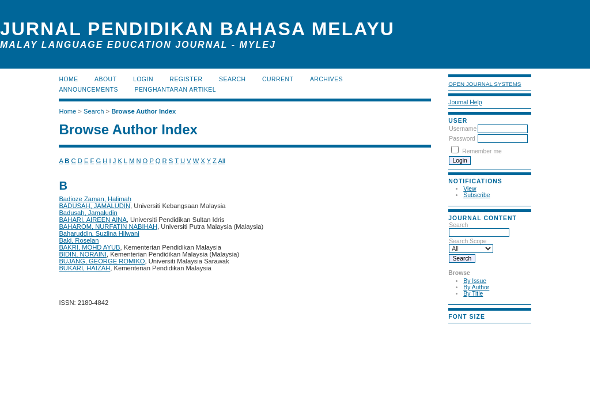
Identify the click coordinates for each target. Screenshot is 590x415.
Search (479, 229)
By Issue (474, 281)
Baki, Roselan (79, 240)
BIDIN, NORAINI (83, 254)
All (221, 160)
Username (462, 129)
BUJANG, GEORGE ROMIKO (102, 261)
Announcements (88, 89)
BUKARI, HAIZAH (84, 268)
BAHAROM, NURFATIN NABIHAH (108, 226)
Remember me (482, 151)
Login (143, 79)
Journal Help (465, 102)
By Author (476, 287)
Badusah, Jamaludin (88, 212)
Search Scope (471, 245)
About (105, 79)
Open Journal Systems (484, 84)
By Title (473, 293)
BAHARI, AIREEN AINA (93, 219)
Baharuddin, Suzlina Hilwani (99, 233)
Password (462, 138)
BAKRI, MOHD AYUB (89, 247)
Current (277, 79)
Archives (326, 79)
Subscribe (476, 195)
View (469, 189)
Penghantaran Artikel (175, 89)
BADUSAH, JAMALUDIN (94, 205)
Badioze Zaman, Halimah (95, 198)
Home (68, 79)
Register (185, 79)
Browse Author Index (143, 111)
